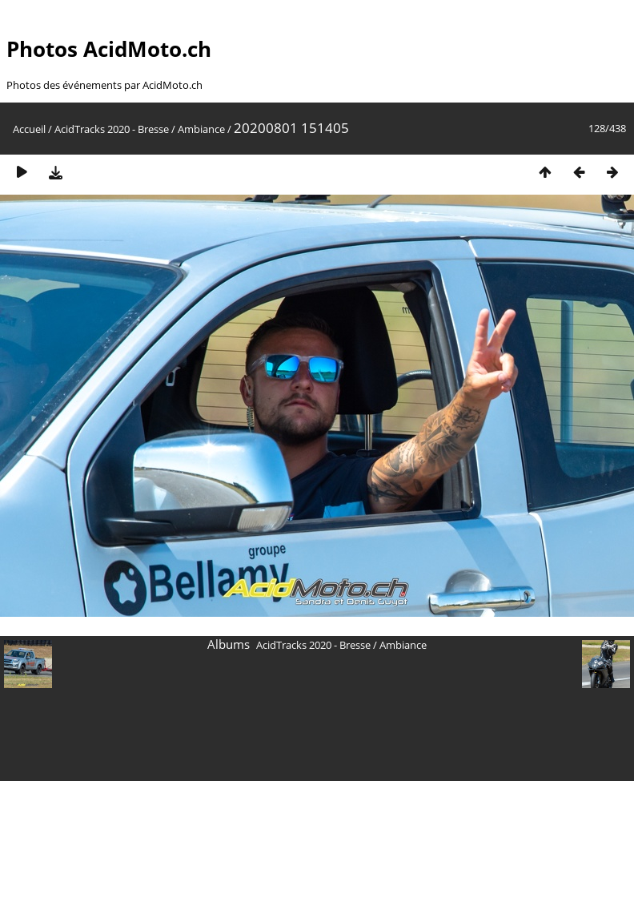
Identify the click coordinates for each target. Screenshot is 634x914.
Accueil (29, 129)
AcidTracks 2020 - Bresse (111, 129)
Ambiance (201, 129)
